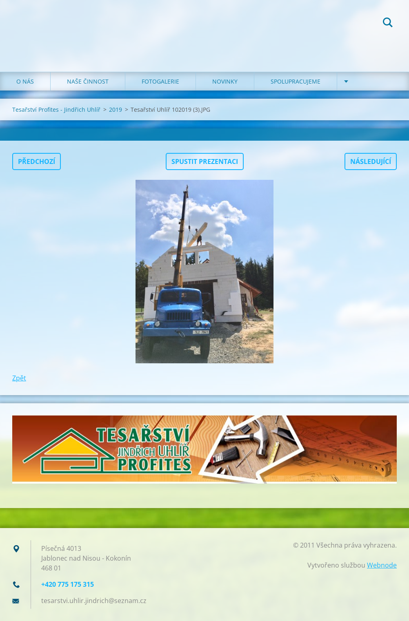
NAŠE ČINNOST (88, 81)
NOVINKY (225, 81)
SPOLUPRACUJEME (295, 81)
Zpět (19, 377)
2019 (115, 109)
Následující (370, 161)
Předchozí (36, 161)
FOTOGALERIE (160, 81)
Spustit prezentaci (204, 161)
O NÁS (25, 81)
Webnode (382, 565)
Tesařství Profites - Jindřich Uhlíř (56, 109)
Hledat (388, 23)
